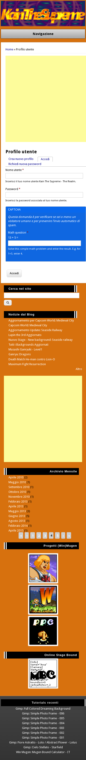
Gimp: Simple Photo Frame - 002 (43, 732)
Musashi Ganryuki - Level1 (25, 349)
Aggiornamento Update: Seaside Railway (35, 330)
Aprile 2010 (15, 477)
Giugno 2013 (16, 516)
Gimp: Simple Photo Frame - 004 (43, 723)
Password (13, 189)
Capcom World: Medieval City (27, 325)
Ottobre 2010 (17, 492)
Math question (18, 232)
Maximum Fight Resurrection (27, 364)
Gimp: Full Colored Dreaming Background (43, 708)
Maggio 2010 (17, 482)
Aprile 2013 (15, 506)
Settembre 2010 (18, 487)
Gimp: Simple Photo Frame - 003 (43, 728)
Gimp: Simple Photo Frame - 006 (43, 713)
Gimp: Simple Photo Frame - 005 (43, 718)
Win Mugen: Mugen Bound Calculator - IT (43, 752)
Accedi (47, 159)
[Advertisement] (43, 99)
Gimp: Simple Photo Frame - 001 (43, 737)
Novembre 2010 (19, 496)
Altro (79, 369)
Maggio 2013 (17, 511)
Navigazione (43, 34)
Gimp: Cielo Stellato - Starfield (43, 747)
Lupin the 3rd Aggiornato (25, 335)
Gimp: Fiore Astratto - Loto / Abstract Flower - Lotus (43, 742)
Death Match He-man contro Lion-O (31, 359)
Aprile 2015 (15, 530)
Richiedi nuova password (24, 164)
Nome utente (15, 170)
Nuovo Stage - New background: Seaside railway (40, 339)
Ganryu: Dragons (19, 354)
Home (9, 49)
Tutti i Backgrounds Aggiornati (28, 344)
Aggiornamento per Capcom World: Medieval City (41, 320)
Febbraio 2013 (18, 501)
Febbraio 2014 (18, 525)
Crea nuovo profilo (20, 159)
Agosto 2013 (16, 521)
